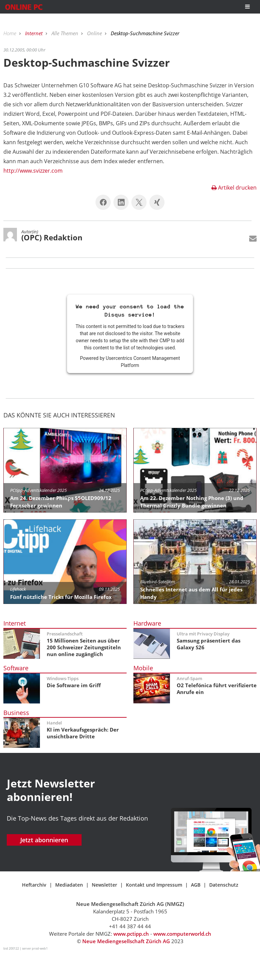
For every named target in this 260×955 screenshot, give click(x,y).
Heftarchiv (34, 885)
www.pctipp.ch (131, 933)
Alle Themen (65, 33)
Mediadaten (69, 885)
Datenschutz (223, 885)
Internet (34, 33)
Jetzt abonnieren (44, 840)
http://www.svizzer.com (33, 170)
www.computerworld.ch (182, 933)
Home (10, 33)
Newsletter (104, 885)
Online (95, 33)
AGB (195, 885)
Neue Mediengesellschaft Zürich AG (126, 941)
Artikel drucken (234, 187)
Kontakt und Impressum (154, 885)
